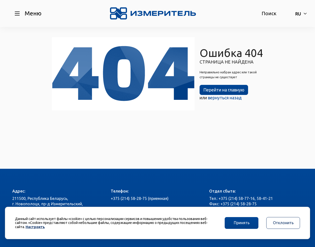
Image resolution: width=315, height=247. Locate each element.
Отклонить (283, 223)
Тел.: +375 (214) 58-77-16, (232, 198)
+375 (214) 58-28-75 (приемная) (140, 198)
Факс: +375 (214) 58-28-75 (233, 204)
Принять (242, 223)
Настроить (35, 227)
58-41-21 (265, 198)
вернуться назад (225, 97)
